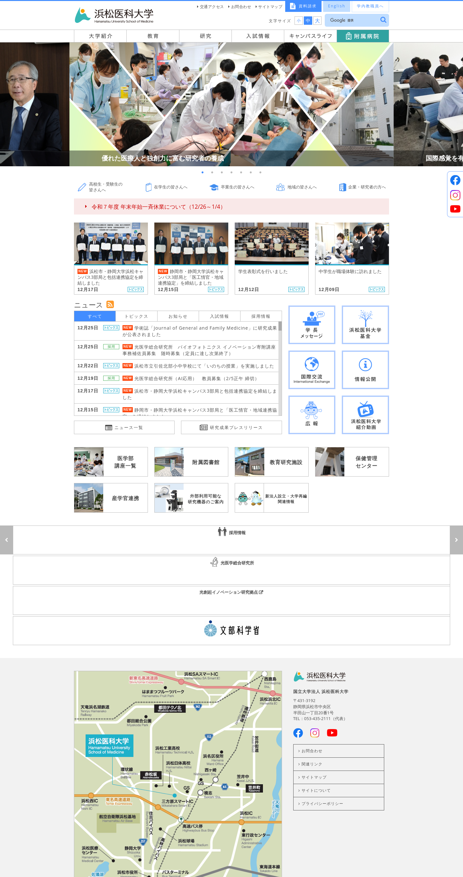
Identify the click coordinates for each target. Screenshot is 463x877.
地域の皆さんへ (302, 187)
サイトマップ (270, 6)
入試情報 (219, 316)
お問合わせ (241, 6)
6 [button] (251, 172)
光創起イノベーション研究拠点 (373, 540)
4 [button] (231, 172)
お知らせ (178, 316)
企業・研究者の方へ (367, 187)
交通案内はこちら (178, 820)
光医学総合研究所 (231, 540)
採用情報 (261, 316)
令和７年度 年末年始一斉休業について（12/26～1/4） (159, 207)
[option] (231, 104)
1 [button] (202, 172)
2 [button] (212, 172)
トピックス (136, 316)
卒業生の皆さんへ (237, 187)
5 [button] (241, 172)
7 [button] (260, 172)
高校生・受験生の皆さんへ (106, 187)
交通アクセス (212, 6)
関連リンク (312, 673)
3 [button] (222, 172)
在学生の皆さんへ (170, 187)
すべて (95, 316)
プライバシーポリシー (322, 713)
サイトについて (316, 699)
